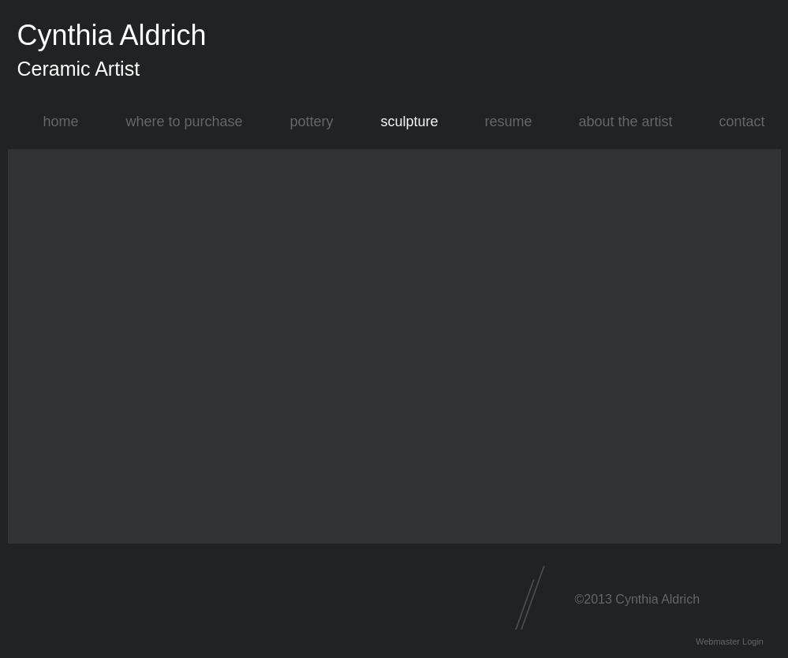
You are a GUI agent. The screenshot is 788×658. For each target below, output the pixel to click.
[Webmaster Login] (730, 642)
